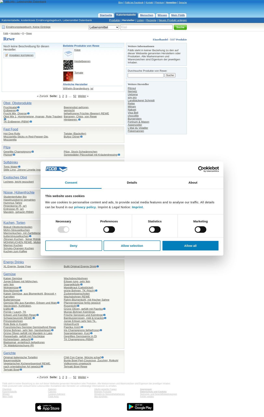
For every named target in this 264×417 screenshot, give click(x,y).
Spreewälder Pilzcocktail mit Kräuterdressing (90, 154)
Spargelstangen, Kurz (77, 333)
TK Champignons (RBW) (79, 339)
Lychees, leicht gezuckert (18, 181)
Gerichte (9, 353)
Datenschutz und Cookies (153, 391)
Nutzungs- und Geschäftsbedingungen (158, 394)
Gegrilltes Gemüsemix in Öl (80, 336)
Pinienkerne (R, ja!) (15, 205)
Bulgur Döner (72, 136)
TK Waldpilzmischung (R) (18, 345)
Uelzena (133, 94)
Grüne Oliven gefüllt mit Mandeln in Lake (27, 333)
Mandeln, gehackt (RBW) (18, 211)
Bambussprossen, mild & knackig (84, 318)
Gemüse (9, 274)
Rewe (29, 33)
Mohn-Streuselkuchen (16, 230)
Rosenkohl (70, 305)
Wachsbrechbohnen (76, 278)
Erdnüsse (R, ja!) (13, 208)
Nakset (132, 109)
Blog (120, 2)
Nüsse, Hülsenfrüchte (19, 192)
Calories (52, 391)
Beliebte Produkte (102, 391)
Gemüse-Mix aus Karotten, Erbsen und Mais (30, 302)
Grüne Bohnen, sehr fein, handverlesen (27, 330)
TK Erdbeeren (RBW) (16, 121)
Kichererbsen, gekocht (16, 339)
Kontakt (149, 2)
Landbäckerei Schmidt (141, 100)
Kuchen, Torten (14, 222)
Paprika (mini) (72, 327)
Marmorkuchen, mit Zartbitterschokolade (27, 233)
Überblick (6, 389)
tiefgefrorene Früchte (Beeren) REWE (86, 113)
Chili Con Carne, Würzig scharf (82, 357)
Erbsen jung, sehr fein (77, 281)
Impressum (146, 389)
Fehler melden (147, 396)
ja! (92, 88)
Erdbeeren (9, 110)
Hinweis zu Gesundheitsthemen (109, 394)
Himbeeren (71, 119)
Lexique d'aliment (56, 394)
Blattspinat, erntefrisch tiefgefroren (24, 342)
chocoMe (133, 115)
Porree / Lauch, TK (14, 311)
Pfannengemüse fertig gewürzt (82, 302)
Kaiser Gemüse (12, 278)
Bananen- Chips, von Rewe (80, 116)
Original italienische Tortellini (20, 357)
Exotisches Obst (15, 177)
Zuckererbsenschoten (77, 293)
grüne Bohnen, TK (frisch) (79, 290)
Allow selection (132, 245)
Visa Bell (133, 112)
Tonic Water (10, 166)
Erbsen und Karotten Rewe (19, 314)
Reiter (131, 103)
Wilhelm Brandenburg (76, 88)
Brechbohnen (11, 290)
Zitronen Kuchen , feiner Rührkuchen (25, 239)
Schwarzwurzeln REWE (17, 318)
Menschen (146, 15)
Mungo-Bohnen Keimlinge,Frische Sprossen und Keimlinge (83, 313)
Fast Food (10, 129)
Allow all (190, 245)
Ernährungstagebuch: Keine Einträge (28, 26)
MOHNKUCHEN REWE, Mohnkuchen (26, 242)
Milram (132, 106)
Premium (159, 2)
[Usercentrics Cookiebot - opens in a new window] (201, 169)
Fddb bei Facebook (134, 2)
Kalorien (52, 389)
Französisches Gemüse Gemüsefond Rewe (29, 327)
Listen (140, 20)
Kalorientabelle (126, 14)
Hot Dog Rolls (11, 133)
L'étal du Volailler (138, 127)
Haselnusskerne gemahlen (19, 199)
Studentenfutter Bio (15, 196)
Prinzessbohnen (13, 321)
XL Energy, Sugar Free (17, 266)
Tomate (78, 72)
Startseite (106, 15)
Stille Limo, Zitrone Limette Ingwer (23, 169)
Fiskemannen (136, 130)
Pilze (7, 147)
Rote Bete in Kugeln (15, 324)
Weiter (82, 96)
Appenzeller (135, 124)
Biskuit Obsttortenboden (17, 227)
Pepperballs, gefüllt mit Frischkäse (24, 336)
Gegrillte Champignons (17, 151)
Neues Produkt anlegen (173, 20)
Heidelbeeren (82, 61)
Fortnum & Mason (138, 121)
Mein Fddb (178, 15)
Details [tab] (132, 182)
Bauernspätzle (12, 360)
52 (74, 96)
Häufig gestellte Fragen (105, 389)
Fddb (5, 33)
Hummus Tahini (12, 202)
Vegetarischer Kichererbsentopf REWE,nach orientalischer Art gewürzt (27, 365)
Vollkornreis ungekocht (77, 363)
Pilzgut (132, 88)
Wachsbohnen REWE (77, 296)
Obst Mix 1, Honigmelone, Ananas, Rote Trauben (32, 116)
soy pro (132, 97)
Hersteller (128, 20)
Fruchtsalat (10, 107)
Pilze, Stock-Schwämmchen (80, 151)
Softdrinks (10, 162)
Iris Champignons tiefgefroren (81, 330)
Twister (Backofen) (75, 133)
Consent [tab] (71, 182)
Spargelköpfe (72, 284)
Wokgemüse (10, 287)
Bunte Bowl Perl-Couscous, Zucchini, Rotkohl (91, 360)
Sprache (183, 2)
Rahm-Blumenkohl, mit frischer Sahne (86, 299)
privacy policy (85, 207)
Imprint (137, 207)
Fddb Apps (53, 396)
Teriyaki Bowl (11, 369)
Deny (73, 245)
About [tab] (192, 182)
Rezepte (151, 20)
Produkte (114, 20)
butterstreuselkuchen (16, 236)
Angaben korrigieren (21, 55)
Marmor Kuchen (13, 245)
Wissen (162, 15)
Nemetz (132, 91)
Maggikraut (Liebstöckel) (78, 287)
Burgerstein (135, 118)
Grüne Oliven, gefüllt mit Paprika (83, 308)
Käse (77, 49)
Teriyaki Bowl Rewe (75, 366)
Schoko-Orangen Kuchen (18, 248)
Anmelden (171, 2)
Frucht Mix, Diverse (15, 113)
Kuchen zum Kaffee (15, 251)
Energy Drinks (13, 262)
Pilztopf (7, 154)
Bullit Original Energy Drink (80, 266)
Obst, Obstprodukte (17, 103)
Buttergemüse (11, 299)
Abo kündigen (100, 396)
